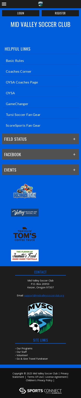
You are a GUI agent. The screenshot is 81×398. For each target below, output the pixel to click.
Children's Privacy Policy (39, 380)
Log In (41, 383)
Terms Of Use (35, 376)
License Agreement (56, 376)
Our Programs (24, 348)
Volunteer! (22, 355)
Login (20, 13)
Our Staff (22, 351)
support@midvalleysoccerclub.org (44, 295)
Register (60, 13)
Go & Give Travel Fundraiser (32, 358)
